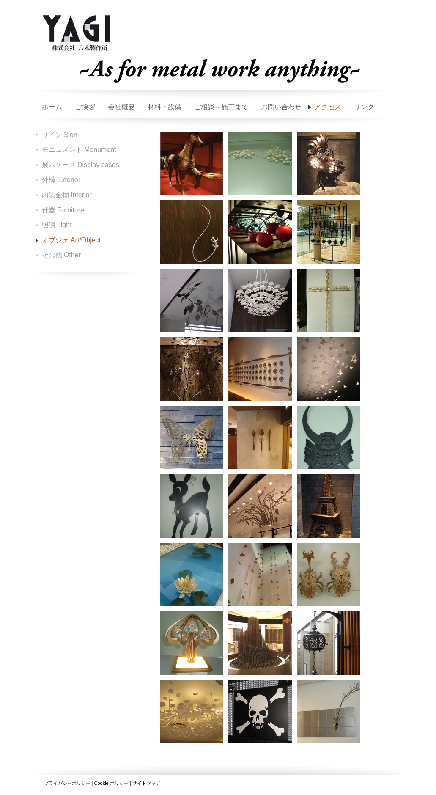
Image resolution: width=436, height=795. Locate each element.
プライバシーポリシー (67, 783)
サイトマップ (146, 783)
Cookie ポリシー (111, 783)
